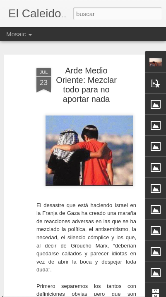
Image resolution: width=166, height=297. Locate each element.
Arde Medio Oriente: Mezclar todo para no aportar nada (86, 54)
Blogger (115, 292)
